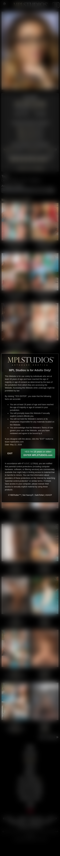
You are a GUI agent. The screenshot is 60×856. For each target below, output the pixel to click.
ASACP (48, 495)
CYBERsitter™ (14, 495)
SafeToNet (39, 495)
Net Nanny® (28, 495)
